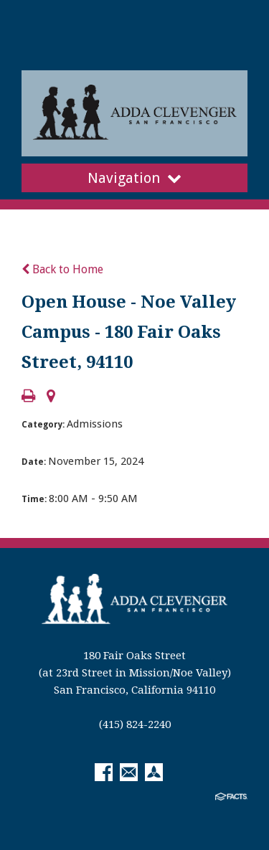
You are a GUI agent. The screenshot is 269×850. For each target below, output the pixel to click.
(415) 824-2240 (135, 724)
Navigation (134, 177)
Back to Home (62, 269)
